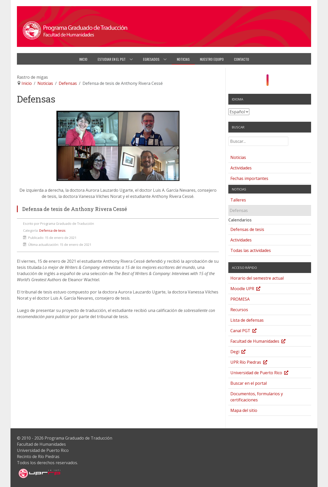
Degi (243, 352)
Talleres (238, 200)
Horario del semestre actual (257, 278)
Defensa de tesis (52, 230)
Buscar (228, 139)
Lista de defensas (247, 320)
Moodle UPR (250, 289)
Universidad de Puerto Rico (264, 373)
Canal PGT (248, 331)
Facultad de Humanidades (263, 341)
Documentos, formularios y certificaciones (256, 397)
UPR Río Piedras (254, 362)
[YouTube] (272, 81)
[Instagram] (267, 80)
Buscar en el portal (248, 383)
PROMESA (240, 299)
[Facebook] (262, 81)
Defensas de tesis (247, 229)
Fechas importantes (249, 178)
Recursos (239, 309)
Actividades (241, 168)
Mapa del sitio (243, 410)
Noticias (238, 157)
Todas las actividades (250, 250)
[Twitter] (277, 81)
